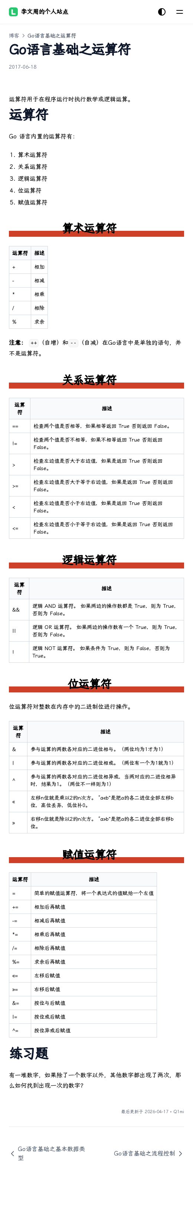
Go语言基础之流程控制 (149, 1153)
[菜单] (179, 11)
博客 (14, 36)
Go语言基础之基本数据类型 (47, 1153)
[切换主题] (161, 11)
